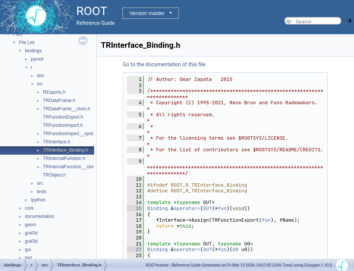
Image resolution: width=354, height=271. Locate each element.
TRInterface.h (56, 142)
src (40, 183)
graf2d (31, 233)
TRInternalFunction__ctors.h (71, 166)
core (29, 208)
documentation (40, 216)
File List (26, 42)
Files (17, 34)
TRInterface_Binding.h (65, 150)
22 (134, 249)
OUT (207, 208)
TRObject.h (54, 175)
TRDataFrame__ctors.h (66, 108)
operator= (187, 208)
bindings (33, 50)
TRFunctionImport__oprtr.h (70, 133)
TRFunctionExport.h (63, 117)
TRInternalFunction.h (64, 158)
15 (134, 208)
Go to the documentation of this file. (165, 64)
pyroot (37, 59)
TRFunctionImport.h (63, 125)
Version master (147, 13)
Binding (157, 208)
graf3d (31, 241)
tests (41, 191)
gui (28, 249)
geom (30, 224)
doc (40, 75)
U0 (235, 249)
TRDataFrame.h (59, 100)
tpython (38, 199)
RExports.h (54, 92)
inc (40, 84)
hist (28, 257)
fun (222, 208)
